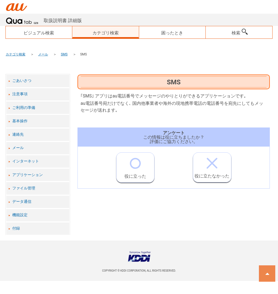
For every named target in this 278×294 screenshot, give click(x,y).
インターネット (25, 161)
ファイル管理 (23, 188)
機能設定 (20, 215)
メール (43, 54)
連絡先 (18, 134)
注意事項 (20, 94)
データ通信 (21, 201)
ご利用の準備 (23, 107)
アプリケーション (27, 175)
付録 (16, 228)
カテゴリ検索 (15, 54)
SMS (64, 54)
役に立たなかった (212, 166)
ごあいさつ (21, 80)
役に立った (135, 166)
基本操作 (20, 121)
